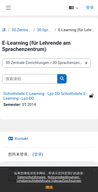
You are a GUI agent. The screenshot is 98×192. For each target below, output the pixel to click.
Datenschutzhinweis (63, 169)
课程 (4, 30)
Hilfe (48, 174)
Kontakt (18, 138)
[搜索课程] (29, 79)
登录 (90, 7)
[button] (74, 8)
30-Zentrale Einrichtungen (21, 30)
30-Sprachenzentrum (45, 30)
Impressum (17, 169)
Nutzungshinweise (25, 174)
